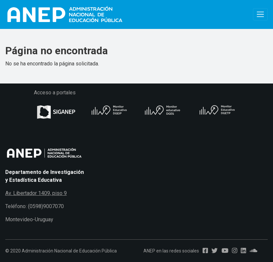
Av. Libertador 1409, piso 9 (36, 193)
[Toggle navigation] (260, 14)
